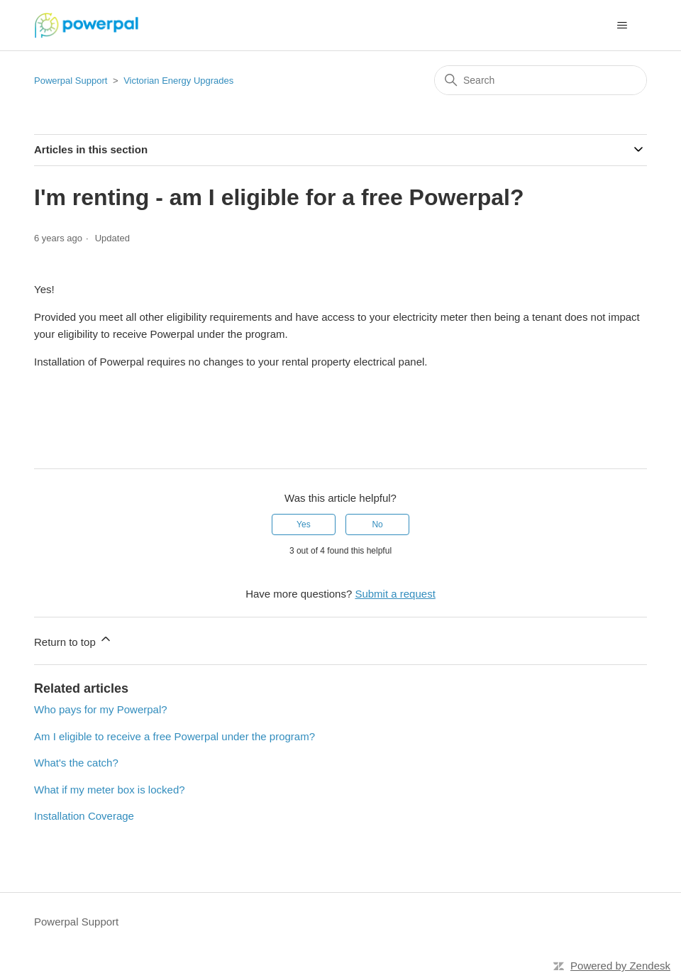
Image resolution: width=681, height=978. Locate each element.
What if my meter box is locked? (109, 790)
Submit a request (395, 594)
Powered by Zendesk (620, 966)
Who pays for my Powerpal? (100, 709)
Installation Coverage (84, 816)
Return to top (73, 640)
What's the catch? (76, 763)
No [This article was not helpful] (377, 524)
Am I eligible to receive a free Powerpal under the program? (174, 736)
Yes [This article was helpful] (304, 524)
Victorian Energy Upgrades (178, 80)
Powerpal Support (70, 80)
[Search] (540, 80)
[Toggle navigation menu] (622, 25)
